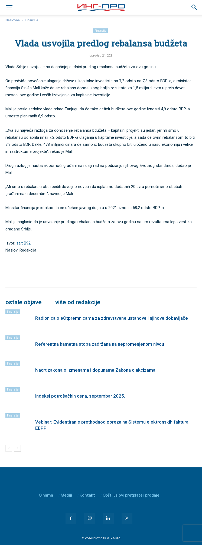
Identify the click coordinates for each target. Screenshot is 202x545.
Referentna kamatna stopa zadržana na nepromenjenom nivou (99, 344)
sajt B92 (23, 243)
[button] (194, 7)
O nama (46, 495)
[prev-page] (8, 448)
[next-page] (17, 448)
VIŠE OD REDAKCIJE (77, 302)
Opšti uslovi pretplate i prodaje (131, 495)
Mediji (66, 495)
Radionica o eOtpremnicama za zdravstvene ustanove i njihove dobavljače (111, 318)
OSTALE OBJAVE (23, 302)
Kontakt (87, 495)
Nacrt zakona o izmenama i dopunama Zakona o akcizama (95, 370)
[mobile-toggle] (9, 7)
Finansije (31, 20)
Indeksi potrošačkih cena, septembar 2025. (80, 396)
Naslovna (12, 20)
